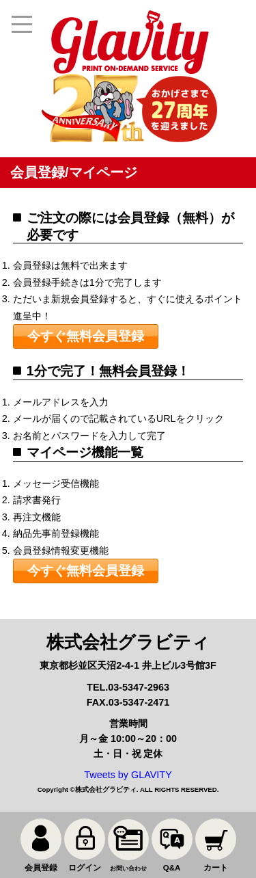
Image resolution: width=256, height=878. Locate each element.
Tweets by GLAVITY (128, 774)
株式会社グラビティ (106, 789)
